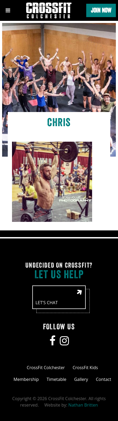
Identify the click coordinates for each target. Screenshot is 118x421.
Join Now (101, 10)
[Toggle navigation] (8, 10)
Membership (26, 379)
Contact (103, 379)
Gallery (81, 379)
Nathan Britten (83, 405)
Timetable (56, 379)
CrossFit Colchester (46, 367)
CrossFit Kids (85, 367)
